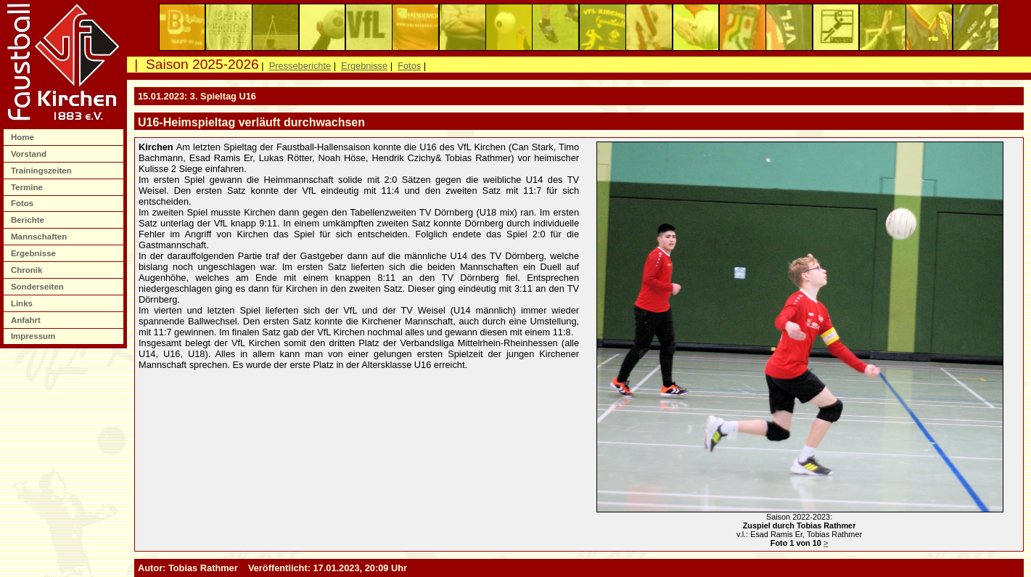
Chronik (28, 270)
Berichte (28, 220)
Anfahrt (27, 320)
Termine (28, 187)
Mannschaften (40, 236)
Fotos (23, 203)
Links (23, 303)
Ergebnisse (34, 253)
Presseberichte (300, 65)
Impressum (34, 336)
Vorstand (30, 154)
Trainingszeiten (42, 170)
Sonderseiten (38, 286)
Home (23, 137)
